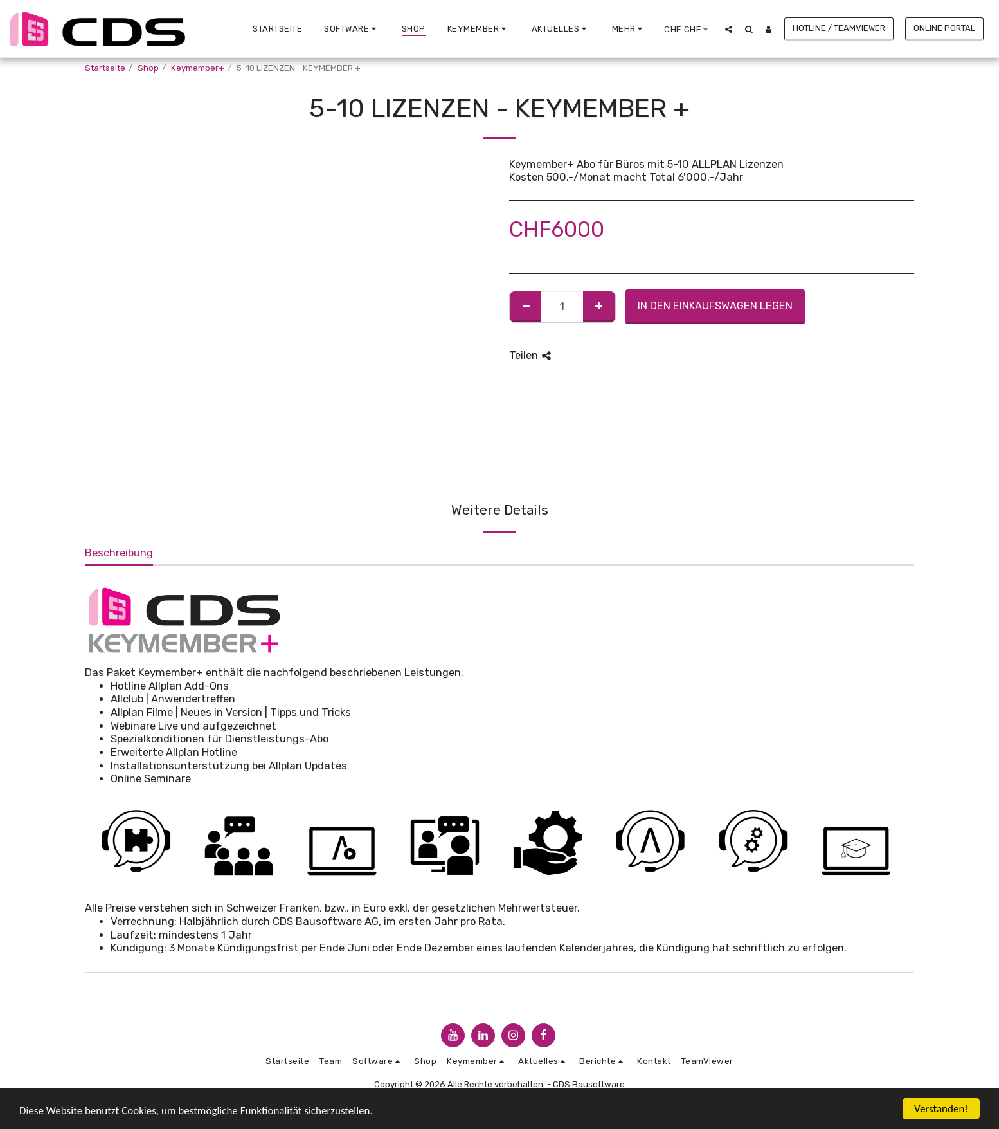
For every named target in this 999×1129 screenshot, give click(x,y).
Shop (148, 68)
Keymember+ (197, 68)
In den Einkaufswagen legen (715, 306)
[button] (352, 29)
